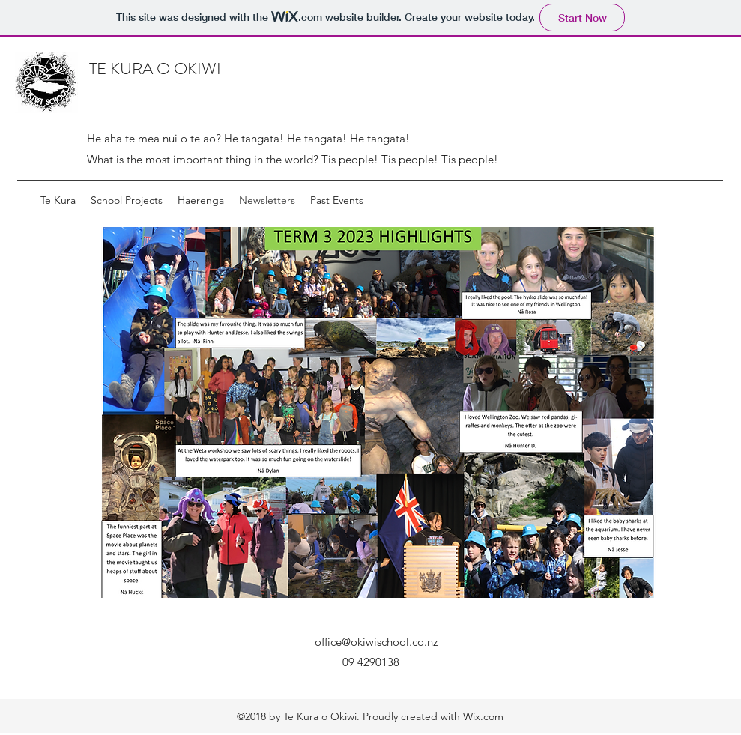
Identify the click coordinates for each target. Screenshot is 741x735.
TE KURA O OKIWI (155, 68)
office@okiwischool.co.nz (376, 642)
